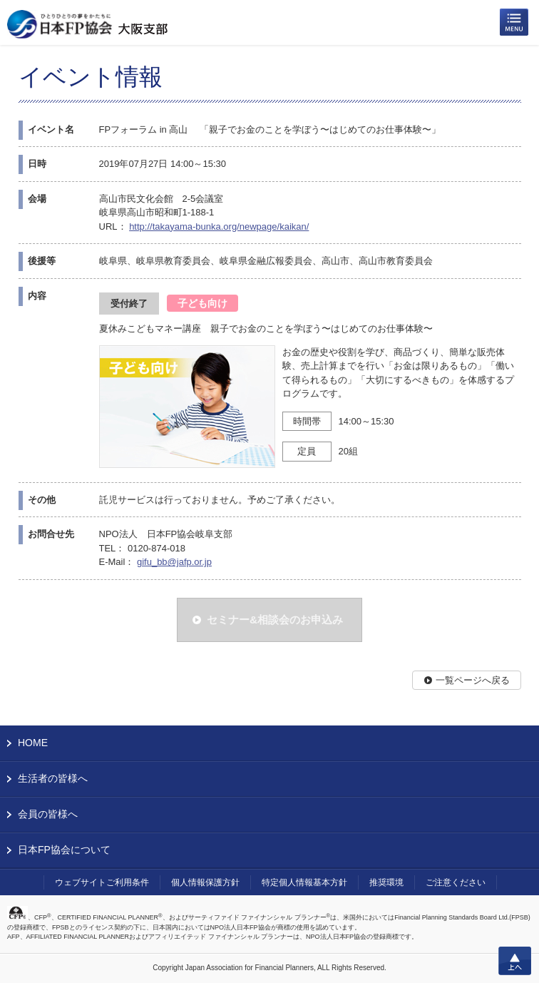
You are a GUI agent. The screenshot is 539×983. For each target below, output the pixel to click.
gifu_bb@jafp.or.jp (174, 561)
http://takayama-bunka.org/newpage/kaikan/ (219, 226)
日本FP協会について (64, 849)
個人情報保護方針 (205, 882)
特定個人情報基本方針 (304, 882)
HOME (33, 742)
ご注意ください (456, 882)
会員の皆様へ (48, 814)
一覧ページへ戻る (473, 680)
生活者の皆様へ (53, 778)
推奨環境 (386, 882)
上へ (515, 961)
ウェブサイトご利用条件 (102, 882)
